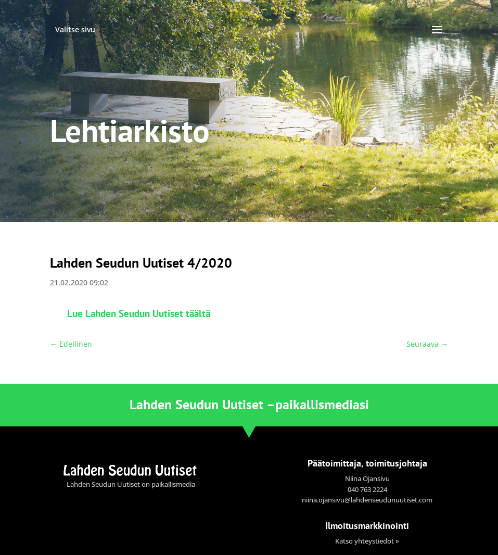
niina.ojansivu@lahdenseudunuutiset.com (367, 499)
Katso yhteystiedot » (367, 541)
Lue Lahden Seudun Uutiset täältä (138, 313)
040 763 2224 (367, 489)
